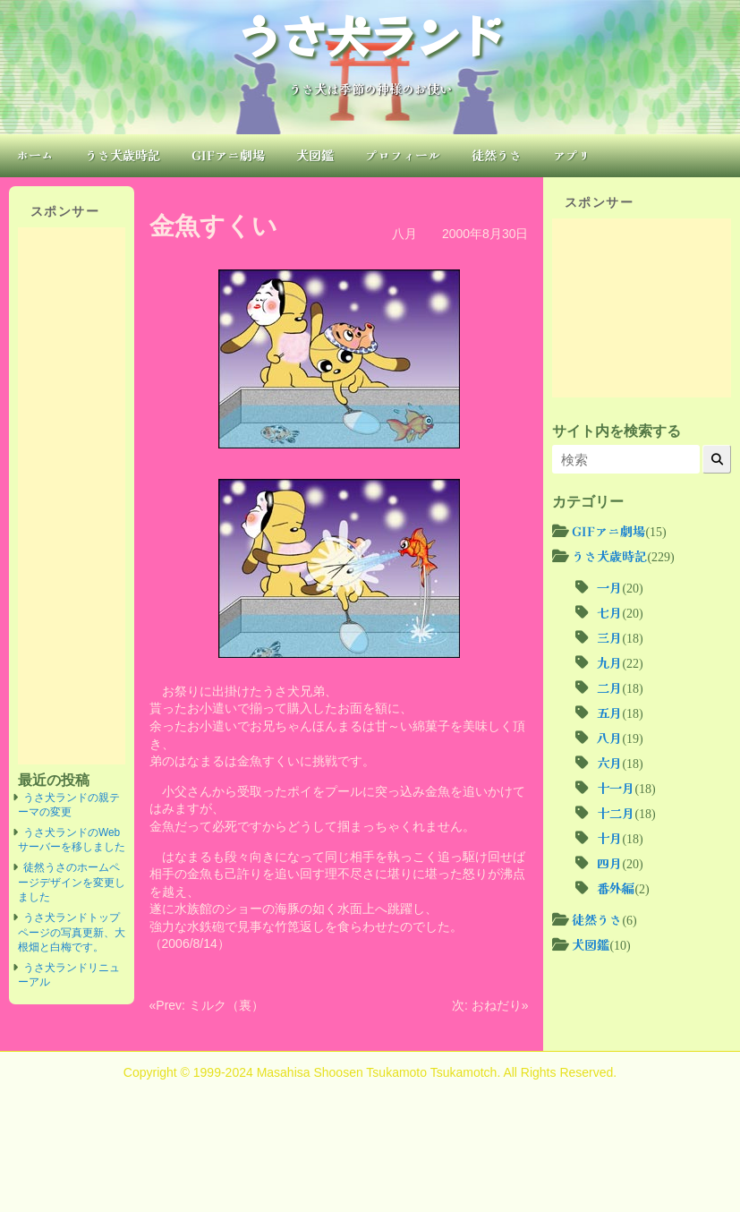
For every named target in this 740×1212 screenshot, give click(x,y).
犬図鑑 (315, 155)
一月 (609, 587)
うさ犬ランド (370, 34)
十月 (609, 838)
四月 (609, 863)
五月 (609, 712)
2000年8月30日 (485, 233)
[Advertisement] (71, 495)
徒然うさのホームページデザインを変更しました (71, 882)
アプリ (572, 155)
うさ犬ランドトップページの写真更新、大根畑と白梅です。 (71, 932)
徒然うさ (497, 155)
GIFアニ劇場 (228, 155)
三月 (609, 637)
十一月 (615, 788)
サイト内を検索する (616, 430)
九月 (609, 662)
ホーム (35, 155)
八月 (404, 233)
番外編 (615, 888)
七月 (609, 612)
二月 (609, 687)
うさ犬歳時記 (122, 155)
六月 (609, 763)
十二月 (615, 813)
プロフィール (402, 155)
